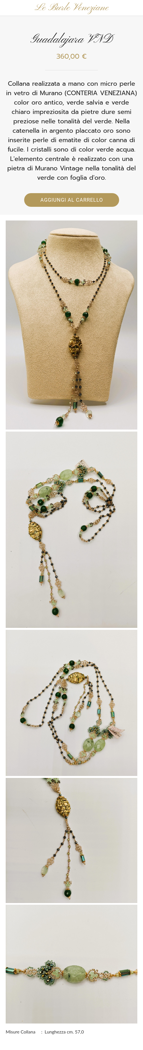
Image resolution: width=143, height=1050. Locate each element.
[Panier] (135, 8)
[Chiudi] (8, 8)
